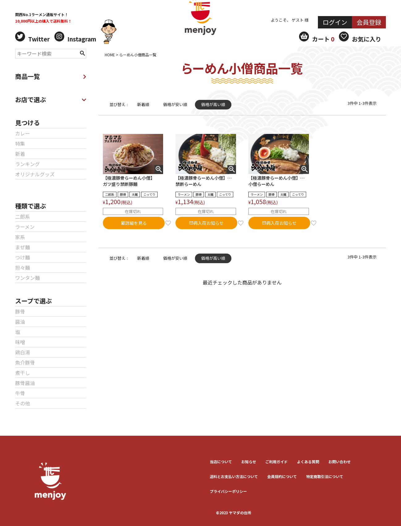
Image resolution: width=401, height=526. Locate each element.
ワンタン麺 (27, 277)
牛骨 (20, 393)
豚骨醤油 (25, 383)
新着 (20, 153)
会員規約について (282, 476)
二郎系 (22, 216)
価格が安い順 (175, 104)
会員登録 (369, 22)
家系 (20, 237)
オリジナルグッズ (35, 174)
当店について (221, 461)
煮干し (22, 372)
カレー (22, 133)
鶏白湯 (22, 352)
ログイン (335, 22)
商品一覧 (50, 76)
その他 (22, 403)
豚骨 (20, 311)
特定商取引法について (324, 476)
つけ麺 (22, 257)
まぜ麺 (22, 247)
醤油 (20, 321)
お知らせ (248, 461)
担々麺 (22, 267)
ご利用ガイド (276, 461)
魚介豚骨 (25, 362)
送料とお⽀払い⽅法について (234, 476)
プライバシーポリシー (228, 491)
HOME (110, 54)
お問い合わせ (339, 461)
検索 (82, 52)
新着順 (143, 104)
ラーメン (25, 226)
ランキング (27, 164)
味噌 (20, 342)
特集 (20, 143)
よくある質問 (308, 461)
